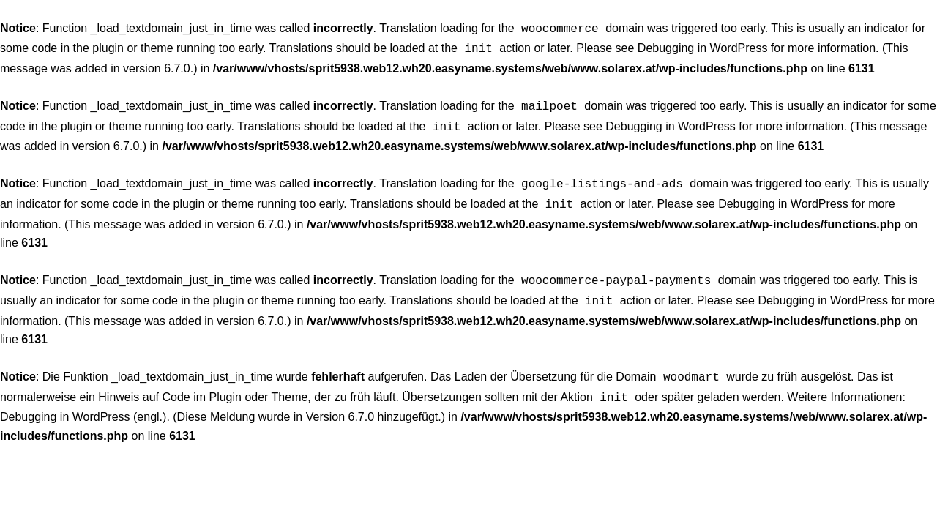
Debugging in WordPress (703, 46)
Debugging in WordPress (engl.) (83, 402)
